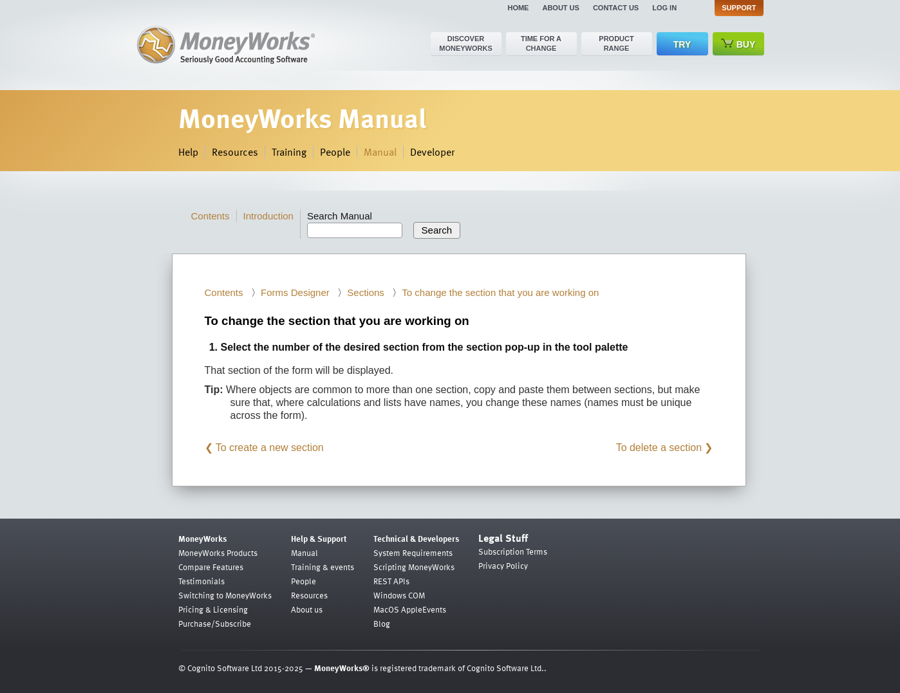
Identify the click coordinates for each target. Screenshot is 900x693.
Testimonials (201, 581)
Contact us (616, 8)
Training (289, 152)
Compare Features (210, 566)
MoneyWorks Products (218, 552)
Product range (616, 43)
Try (682, 44)
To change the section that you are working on (500, 292)
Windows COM (399, 595)
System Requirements (413, 552)
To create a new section (270, 447)
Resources (235, 152)
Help (188, 152)
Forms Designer (295, 292)
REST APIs (391, 581)
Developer (432, 152)
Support (739, 8)
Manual (380, 152)
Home (518, 8)
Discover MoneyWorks (465, 43)
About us (560, 8)
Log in (664, 8)
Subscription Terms (512, 551)
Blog (381, 623)
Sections (365, 292)
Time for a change (541, 43)
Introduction (268, 215)
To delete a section (659, 447)
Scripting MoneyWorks (414, 566)
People (335, 152)
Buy (738, 44)
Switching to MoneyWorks (225, 595)
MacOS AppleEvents (409, 609)
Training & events (322, 566)
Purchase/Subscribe (214, 623)
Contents (210, 215)
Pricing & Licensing (213, 609)
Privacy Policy (503, 565)
